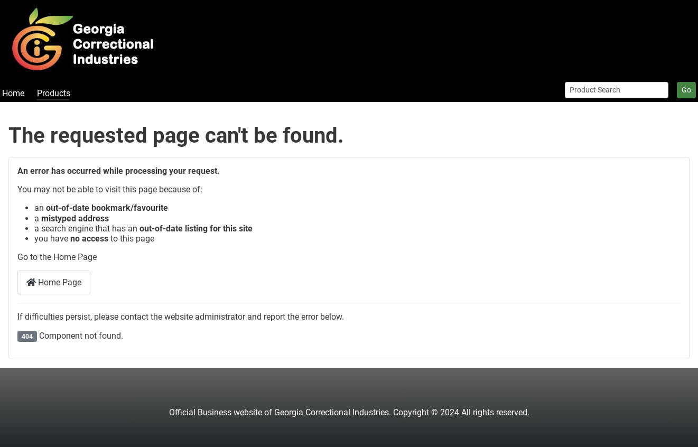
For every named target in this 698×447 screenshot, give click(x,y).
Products (53, 93)
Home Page (53, 282)
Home (13, 93)
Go (686, 90)
